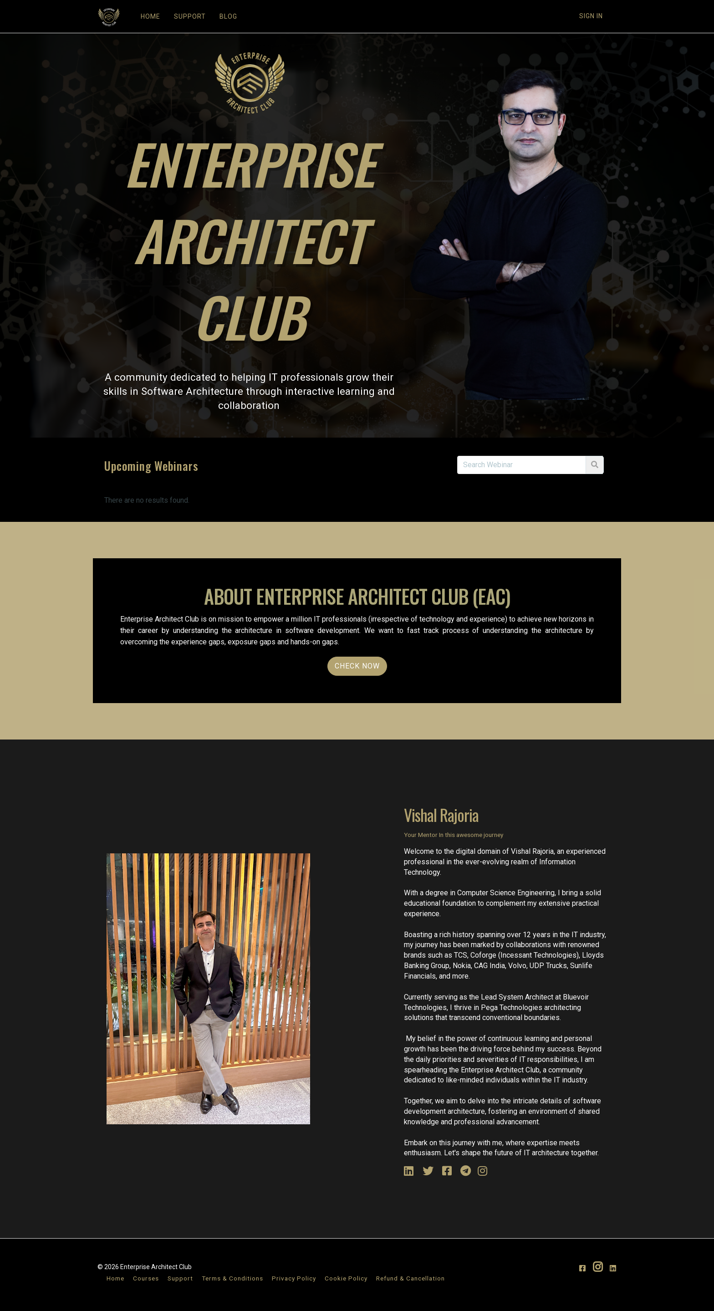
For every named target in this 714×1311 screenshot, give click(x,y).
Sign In (591, 16)
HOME (150, 16)
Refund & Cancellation (410, 1278)
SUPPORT (190, 16)
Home (115, 1278)
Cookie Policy (346, 1278)
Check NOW (357, 666)
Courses (146, 1278)
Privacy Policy (294, 1278)
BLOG (228, 16)
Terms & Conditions (232, 1278)
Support (180, 1278)
